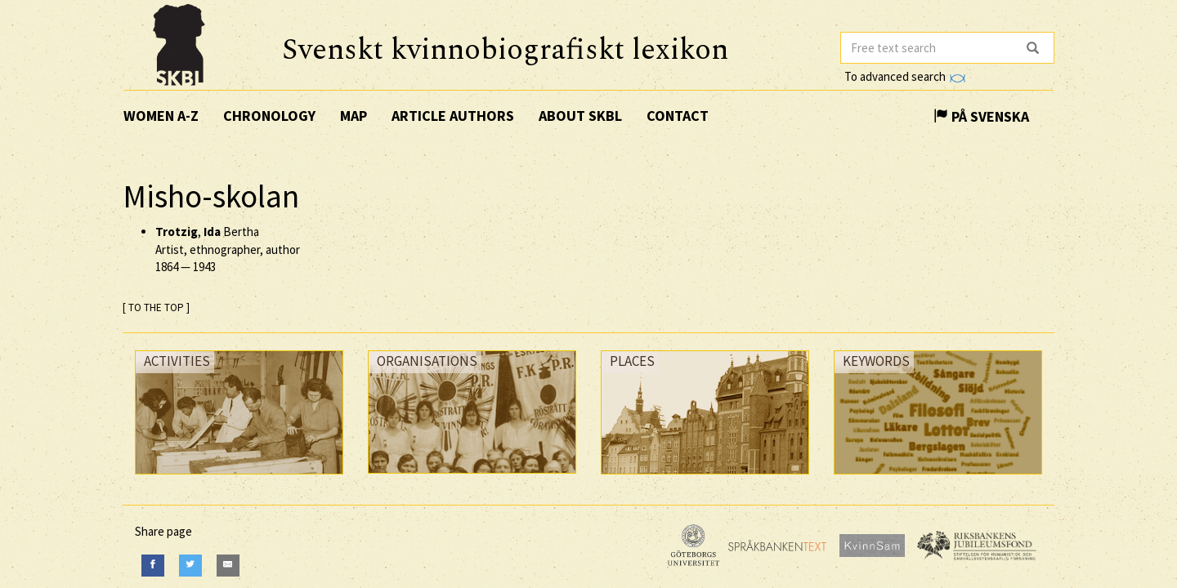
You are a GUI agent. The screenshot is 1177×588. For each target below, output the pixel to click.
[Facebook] (152, 566)
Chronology (269, 115)
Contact (678, 115)
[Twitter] (190, 566)
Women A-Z (161, 115)
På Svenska (981, 116)
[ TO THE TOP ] (156, 307)
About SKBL (580, 115)
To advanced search (904, 76)
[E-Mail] (228, 566)
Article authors (453, 115)
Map (353, 115)
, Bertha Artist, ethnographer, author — (227, 249)
